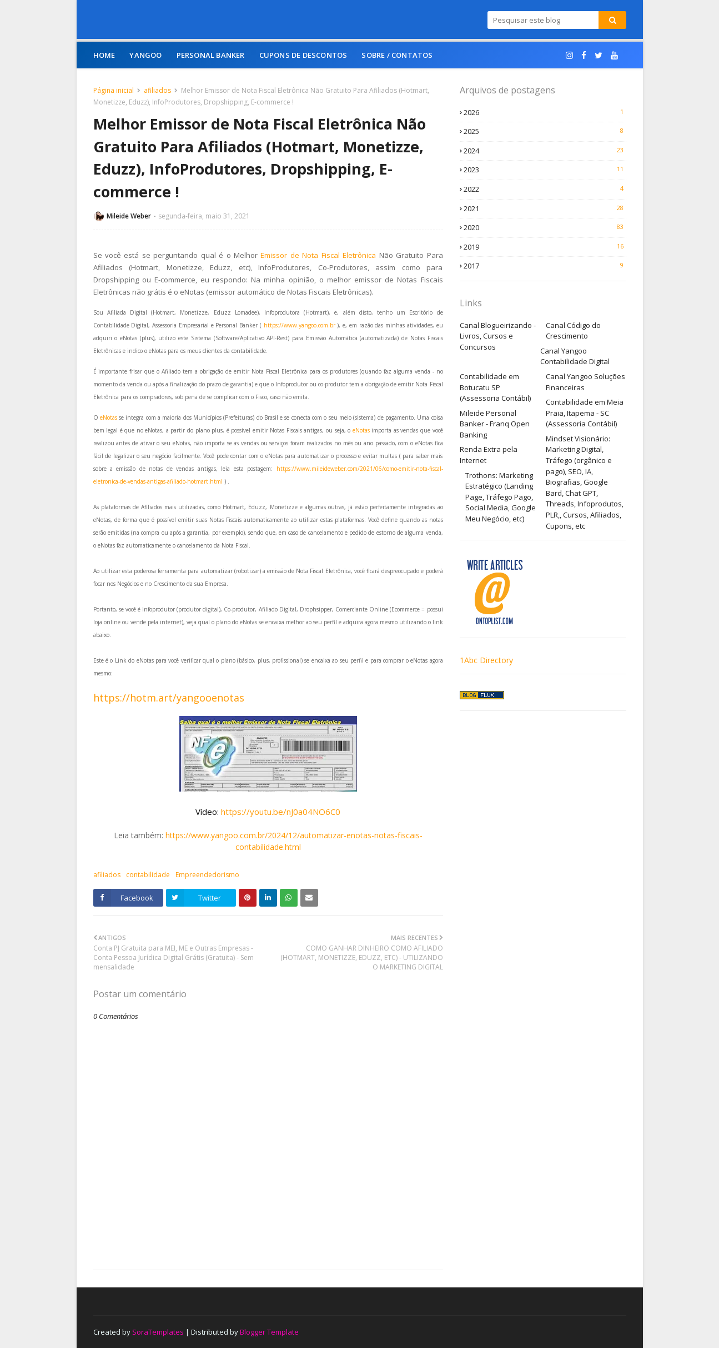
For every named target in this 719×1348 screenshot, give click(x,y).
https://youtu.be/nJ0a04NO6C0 (280, 811)
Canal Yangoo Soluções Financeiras (585, 381)
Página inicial (113, 90)
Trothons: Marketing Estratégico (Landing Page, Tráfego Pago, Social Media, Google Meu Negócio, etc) (500, 497)
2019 (545, 247)
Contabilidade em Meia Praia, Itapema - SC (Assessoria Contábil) (585, 413)
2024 (545, 151)
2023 (545, 170)
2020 (545, 227)
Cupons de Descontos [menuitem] (303, 55)
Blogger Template (269, 1332)
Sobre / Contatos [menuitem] (397, 55)
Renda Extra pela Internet (488, 454)
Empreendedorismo (207, 874)
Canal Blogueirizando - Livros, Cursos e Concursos (498, 336)
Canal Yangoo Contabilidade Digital (575, 356)
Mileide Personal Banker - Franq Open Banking (495, 424)
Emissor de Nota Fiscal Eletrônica (318, 255)
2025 (545, 131)
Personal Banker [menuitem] (211, 55)
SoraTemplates (158, 1332)
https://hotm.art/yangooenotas (168, 697)
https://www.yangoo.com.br (299, 325)
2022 (545, 189)
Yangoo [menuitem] (145, 55)
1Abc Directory (486, 660)
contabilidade (148, 874)
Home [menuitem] (104, 55)
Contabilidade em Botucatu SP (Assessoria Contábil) (495, 387)
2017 (545, 266)
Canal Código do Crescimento (573, 330)
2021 (545, 208)
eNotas (109, 417)
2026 (545, 112)
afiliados (157, 90)
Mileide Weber (129, 216)
